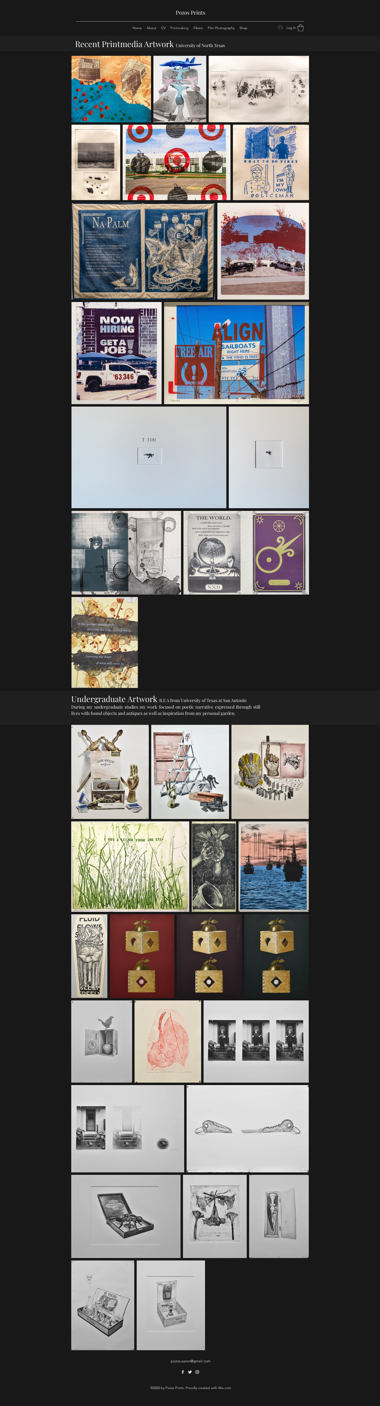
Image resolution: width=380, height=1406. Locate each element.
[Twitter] (190, 1372)
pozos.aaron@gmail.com (191, 1361)
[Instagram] (197, 1372)
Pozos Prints (190, 12)
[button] (300, 27)
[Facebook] (182, 1372)
